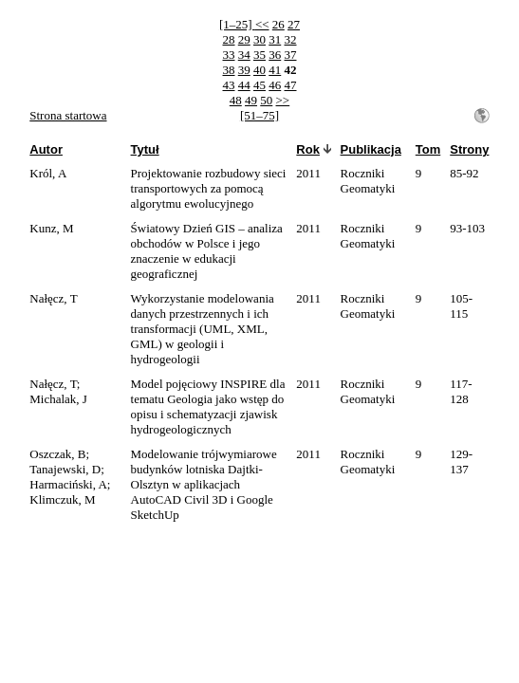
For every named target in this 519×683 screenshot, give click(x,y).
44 (244, 85)
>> (283, 100)
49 (251, 100)
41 (275, 70)
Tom (428, 149)
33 (229, 54)
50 (266, 100)
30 (259, 39)
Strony (469, 149)
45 (259, 85)
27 (293, 24)
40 (259, 70)
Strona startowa (67, 115)
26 (278, 24)
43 (229, 85)
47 (291, 85)
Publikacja (371, 149)
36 (275, 54)
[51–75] (259, 115)
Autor (46, 149)
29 (244, 39)
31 (275, 39)
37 (291, 54)
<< (262, 24)
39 (244, 70)
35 (259, 54)
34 (244, 54)
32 (291, 39)
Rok (308, 149)
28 (229, 39)
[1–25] (237, 24)
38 (229, 70)
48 (236, 100)
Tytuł (145, 149)
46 (275, 85)
